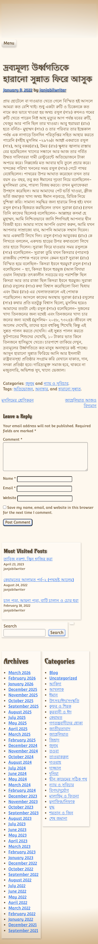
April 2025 (17, 728)
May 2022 (17, 896)
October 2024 (21, 756)
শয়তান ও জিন (61, 812)
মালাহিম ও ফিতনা (64, 795)
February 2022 (22, 913)
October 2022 (20, 868)
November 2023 (23, 801)
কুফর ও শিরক (60, 705)
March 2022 (19, 907)
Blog (53, 672)
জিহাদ (54, 739)
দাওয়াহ (55, 761)
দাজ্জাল (55, 767)
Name (9, 479)
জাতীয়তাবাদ (59, 728)
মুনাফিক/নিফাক (62, 801)
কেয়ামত (55, 716)
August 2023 (20, 817)
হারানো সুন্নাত (69, 389)
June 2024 (17, 772)
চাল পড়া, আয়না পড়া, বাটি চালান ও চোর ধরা (41, 599)
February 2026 (22, 677)
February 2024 (22, 789)
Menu (9, 43)
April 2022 (17, 901)
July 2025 (17, 716)
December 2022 (22, 862)
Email (9, 488)
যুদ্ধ (51, 806)
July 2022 (17, 885)
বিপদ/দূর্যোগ (59, 789)
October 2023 (20, 806)
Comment (12, 439)
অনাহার (41, 389)
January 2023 (20, 857)
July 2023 (17, 823)
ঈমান (53, 694)
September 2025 (23, 705)
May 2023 (17, 834)
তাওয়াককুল (58, 756)
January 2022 (20, 918)
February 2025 (22, 739)
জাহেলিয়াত (58, 733)
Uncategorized (63, 677)
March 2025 (19, 733)
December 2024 (22, 744)
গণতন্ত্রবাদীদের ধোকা (66, 722)
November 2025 (23, 694)
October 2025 (20, 700)
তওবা (54, 750)
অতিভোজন (23, 389)
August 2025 (20, 711)
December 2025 (22, 688)
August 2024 (20, 761)
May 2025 (17, 722)
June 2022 (17, 890)
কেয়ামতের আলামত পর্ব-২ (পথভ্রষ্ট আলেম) (39, 579)
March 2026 (19, 672)
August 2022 (19, 879)
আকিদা (55, 683)
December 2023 (22, 795)
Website (9, 497)
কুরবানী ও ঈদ (60, 711)
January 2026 (20, 683)
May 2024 (17, 778)
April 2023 (17, 840)
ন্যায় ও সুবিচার (56, 383)
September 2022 (23, 873)
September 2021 (23, 929)
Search (10, 625)
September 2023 (23, 812)
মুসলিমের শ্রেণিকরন (18, 400)
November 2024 (23, 750)
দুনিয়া (53, 772)
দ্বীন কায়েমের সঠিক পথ (68, 778)
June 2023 (17, 829)
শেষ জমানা (58, 817)
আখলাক (56, 688)
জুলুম (30, 383)
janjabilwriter (53, 90)
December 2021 (22, 924)
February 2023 (22, 851)
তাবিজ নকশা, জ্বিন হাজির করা (28, 558)
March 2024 (19, 784)
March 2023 (19, 845)
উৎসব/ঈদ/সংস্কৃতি (64, 700)
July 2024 (17, 767)
